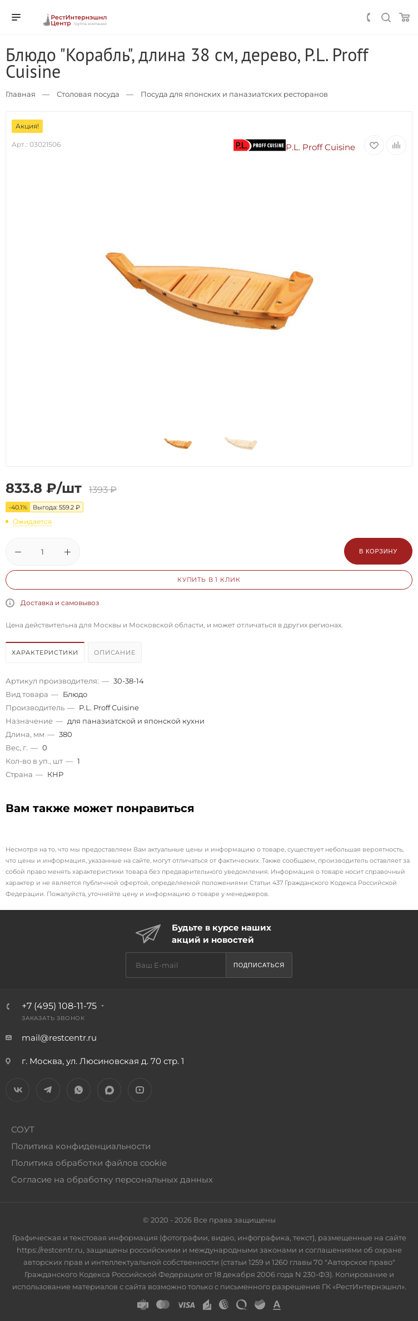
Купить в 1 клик (209, 579)
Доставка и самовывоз (60, 602)
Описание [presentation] (114, 652)
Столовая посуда (88, 94)
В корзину (378, 551)
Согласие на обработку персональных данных (112, 1179)
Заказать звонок (53, 1018)
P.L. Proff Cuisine (294, 147)
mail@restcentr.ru (59, 1037)
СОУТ (22, 1129)
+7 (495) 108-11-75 (59, 1006)
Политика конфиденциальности (81, 1146)
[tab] (46, 654)
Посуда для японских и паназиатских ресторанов (234, 94)
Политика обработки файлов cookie (89, 1162)
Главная (21, 94)
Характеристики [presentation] (45, 652)
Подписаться (259, 965)
